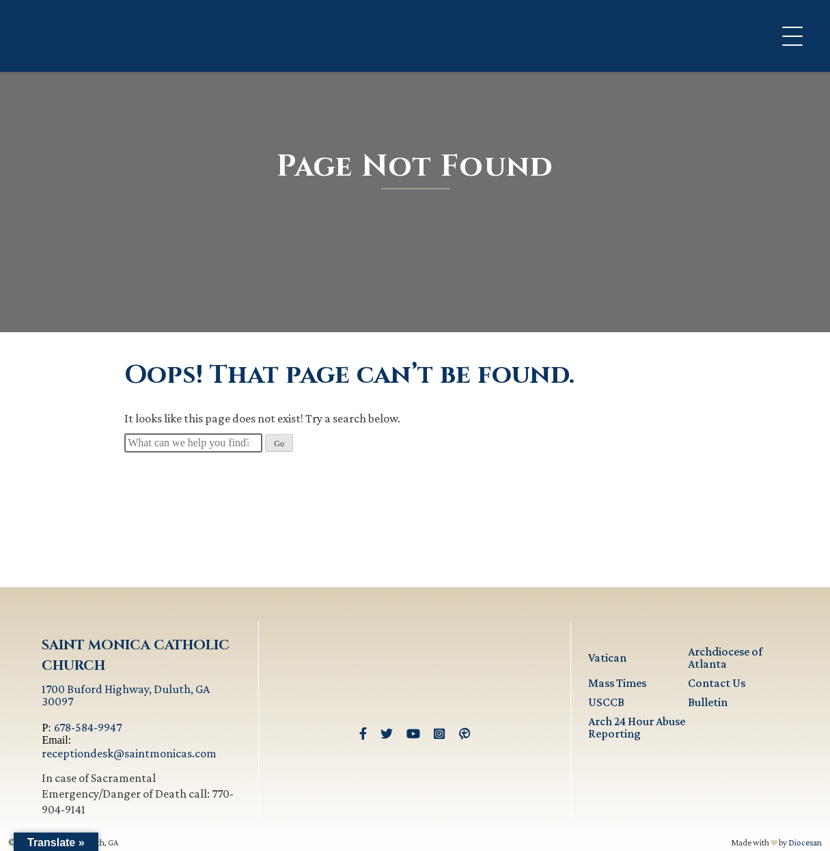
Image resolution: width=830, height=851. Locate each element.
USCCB (606, 702)
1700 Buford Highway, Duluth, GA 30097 (126, 695)
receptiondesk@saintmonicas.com (129, 753)
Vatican (607, 657)
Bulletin (708, 702)
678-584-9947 (88, 727)
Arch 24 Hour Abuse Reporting (636, 727)
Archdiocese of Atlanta (725, 657)
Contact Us (716, 683)
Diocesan (805, 842)
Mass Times (617, 683)
